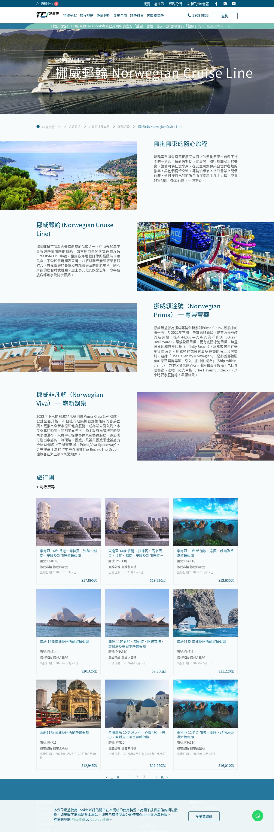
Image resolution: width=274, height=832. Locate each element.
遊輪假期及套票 (99, 126)
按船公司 (124, 126)
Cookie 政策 (99, 819)
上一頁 (114, 777)
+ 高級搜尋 (45, 486)
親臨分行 (175, 3)
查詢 (224, 15)
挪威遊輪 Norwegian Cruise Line (160, 126)
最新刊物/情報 (198, 3)
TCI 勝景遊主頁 (50, 127)
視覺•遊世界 (153, 3)
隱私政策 (78, 819)
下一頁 (159, 777)
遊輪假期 (74, 126)
